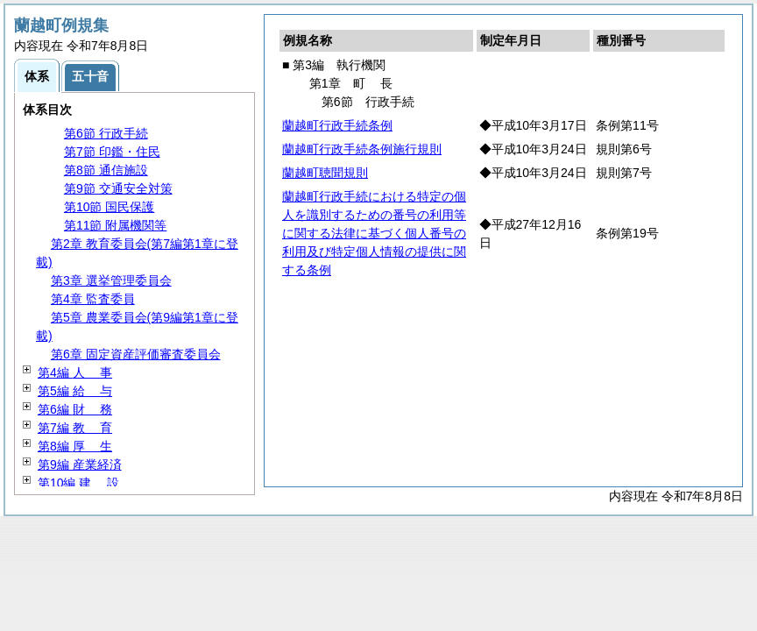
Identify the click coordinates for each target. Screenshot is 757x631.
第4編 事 (75, 372)
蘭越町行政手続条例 (337, 125)
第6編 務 (75, 409)
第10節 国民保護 (109, 207)
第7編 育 (75, 428)
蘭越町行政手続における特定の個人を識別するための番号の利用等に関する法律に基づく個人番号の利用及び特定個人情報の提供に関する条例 (374, 233)
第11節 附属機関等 (115, 225)
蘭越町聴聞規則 (325, 173)
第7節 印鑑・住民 (112, 152)
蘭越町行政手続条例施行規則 (362, 149)
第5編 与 (75, 391)
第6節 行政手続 (106, 133)
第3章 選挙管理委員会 (111, 280)
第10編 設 (78, 483)
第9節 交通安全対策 (118, 188)
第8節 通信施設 (106, 170)
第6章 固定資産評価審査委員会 (136, 354)
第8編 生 (75, 446)
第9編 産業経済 (80, 464)
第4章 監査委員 (93, 299)
